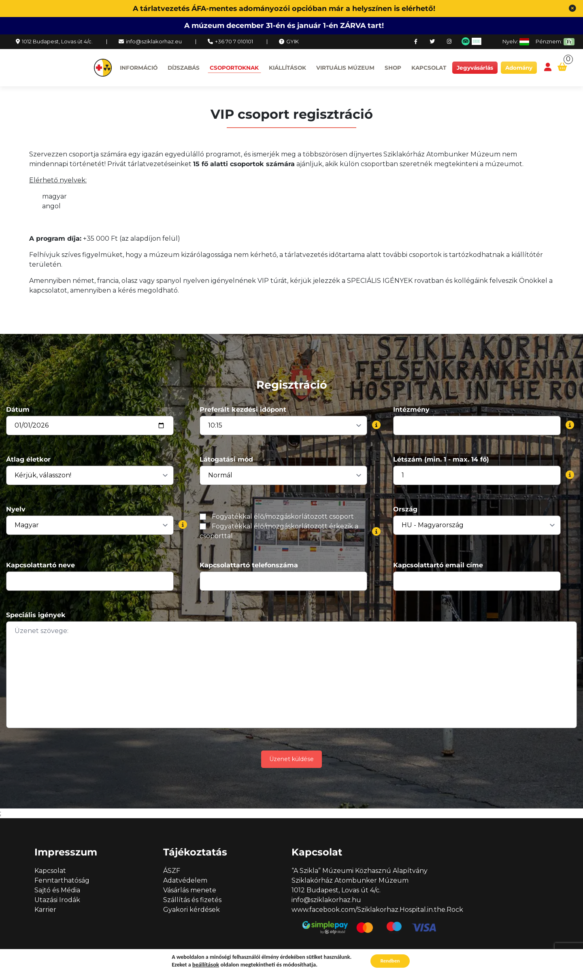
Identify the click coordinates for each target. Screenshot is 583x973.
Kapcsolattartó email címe (438, 565)
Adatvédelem (185, 880)
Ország (405, 509)
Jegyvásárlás (475, 67)
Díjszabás (184, 67)
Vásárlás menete (189, 890)
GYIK (292, 41)
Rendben (390, 960)
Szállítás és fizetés (192, 900)
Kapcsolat (428, 67)
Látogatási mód (226, 459)
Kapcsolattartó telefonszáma (249, 565)
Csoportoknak (234, 67)
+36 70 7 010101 (234, 41)
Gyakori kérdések (191, 909)
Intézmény (411, 409)
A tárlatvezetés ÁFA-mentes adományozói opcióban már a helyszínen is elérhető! (284, 8)
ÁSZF (171, 871)
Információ (138, 67)
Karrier (45, 909)
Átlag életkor (28, 459)
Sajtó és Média (57, 890)
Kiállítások (287, 67)
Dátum (18, 409)
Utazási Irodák (57, 900)
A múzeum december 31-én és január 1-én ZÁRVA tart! (284, 25)
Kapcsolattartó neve (40, 565)
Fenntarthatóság (61, 880)
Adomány (518, 67)
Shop (393, 67)
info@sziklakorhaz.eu (154, 41)
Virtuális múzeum (345, 67)
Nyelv (16, 509)
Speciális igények (36, 615)
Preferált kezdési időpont (243, 409)
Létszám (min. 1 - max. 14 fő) (441, 459)
